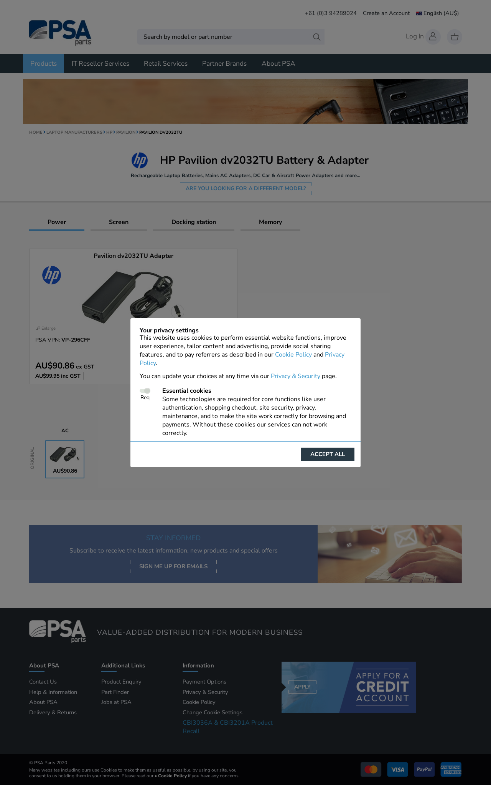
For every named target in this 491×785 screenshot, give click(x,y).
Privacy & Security (295, 376)
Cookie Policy (293, 354)
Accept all (327, 454)
